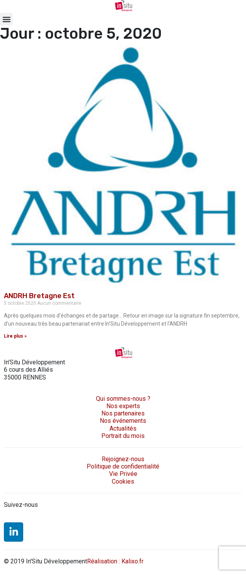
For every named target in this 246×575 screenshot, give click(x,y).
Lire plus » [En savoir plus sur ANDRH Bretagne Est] (15, 336)
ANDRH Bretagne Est (39, 296)
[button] (6, 19)
